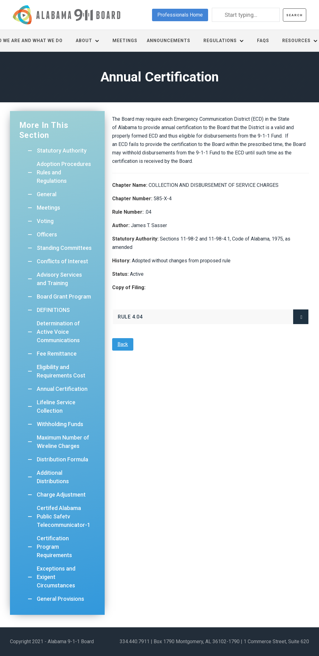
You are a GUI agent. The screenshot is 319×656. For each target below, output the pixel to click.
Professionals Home (180, 15)
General (46, 194)
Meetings (124, 40)
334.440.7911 (135, 641)
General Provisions (60, 598)
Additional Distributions (53, 476)
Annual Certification (62, 389)
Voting (45, 221)
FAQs (263, 40)
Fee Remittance (57, 353)
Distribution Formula (62, 459)
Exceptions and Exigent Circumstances (56, 577)
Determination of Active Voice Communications (58, 331)
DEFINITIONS (53, 310)
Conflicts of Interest (62, 261)
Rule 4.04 (130, 317)
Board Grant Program (64, 296)
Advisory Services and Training (59, 278)
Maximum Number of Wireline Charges (63, 441)
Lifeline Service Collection (56, 406)
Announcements (168, 40)
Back (122, 344)
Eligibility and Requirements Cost (61, 371)
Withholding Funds (60, 424)
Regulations (220, 40)
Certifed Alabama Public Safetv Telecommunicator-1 (63, 516)
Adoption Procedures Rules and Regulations (64, 172)
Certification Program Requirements (54, 546)
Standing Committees (64, 248)
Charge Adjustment (61, 494)
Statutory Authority (62, 150)
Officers (47, 234)
